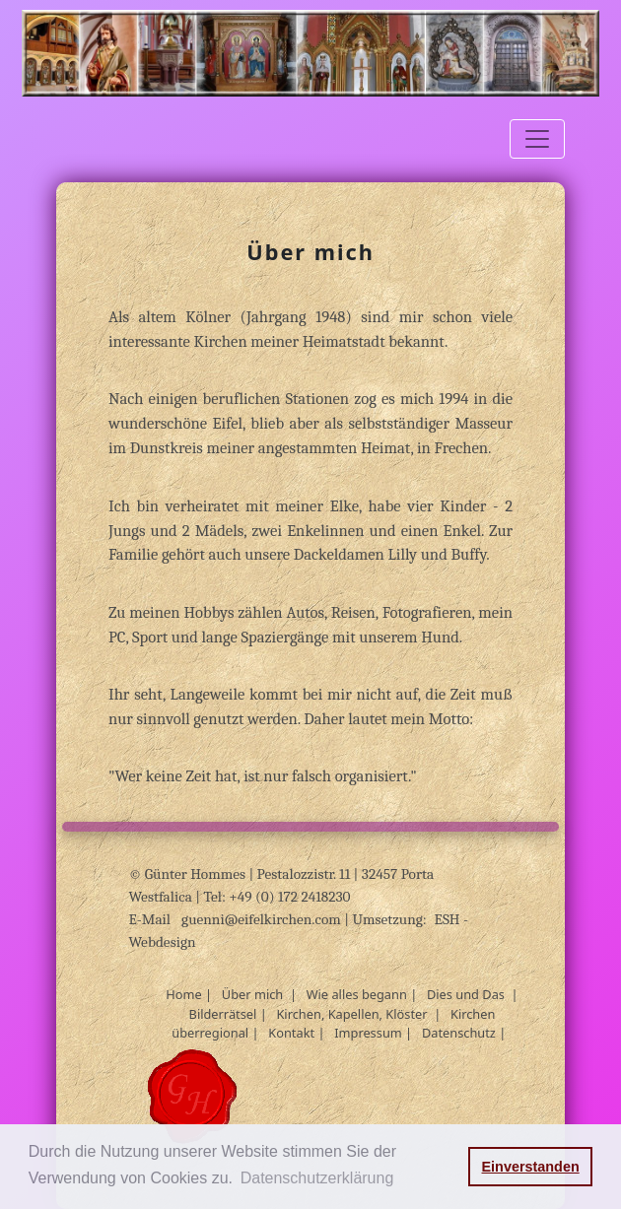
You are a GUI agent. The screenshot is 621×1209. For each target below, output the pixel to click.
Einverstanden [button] (531, 1167)
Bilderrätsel (223, 1014)
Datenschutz (459, 1032)
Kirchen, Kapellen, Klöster (351, 1014)
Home (183, 994)
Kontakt (291, 1032)
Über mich (252, 994)
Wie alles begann (357, 994)
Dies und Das (466, 994)
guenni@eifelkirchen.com (262, 919)
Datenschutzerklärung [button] (317, 1178)
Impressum (368, 1032)
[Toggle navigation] (537, 139)
